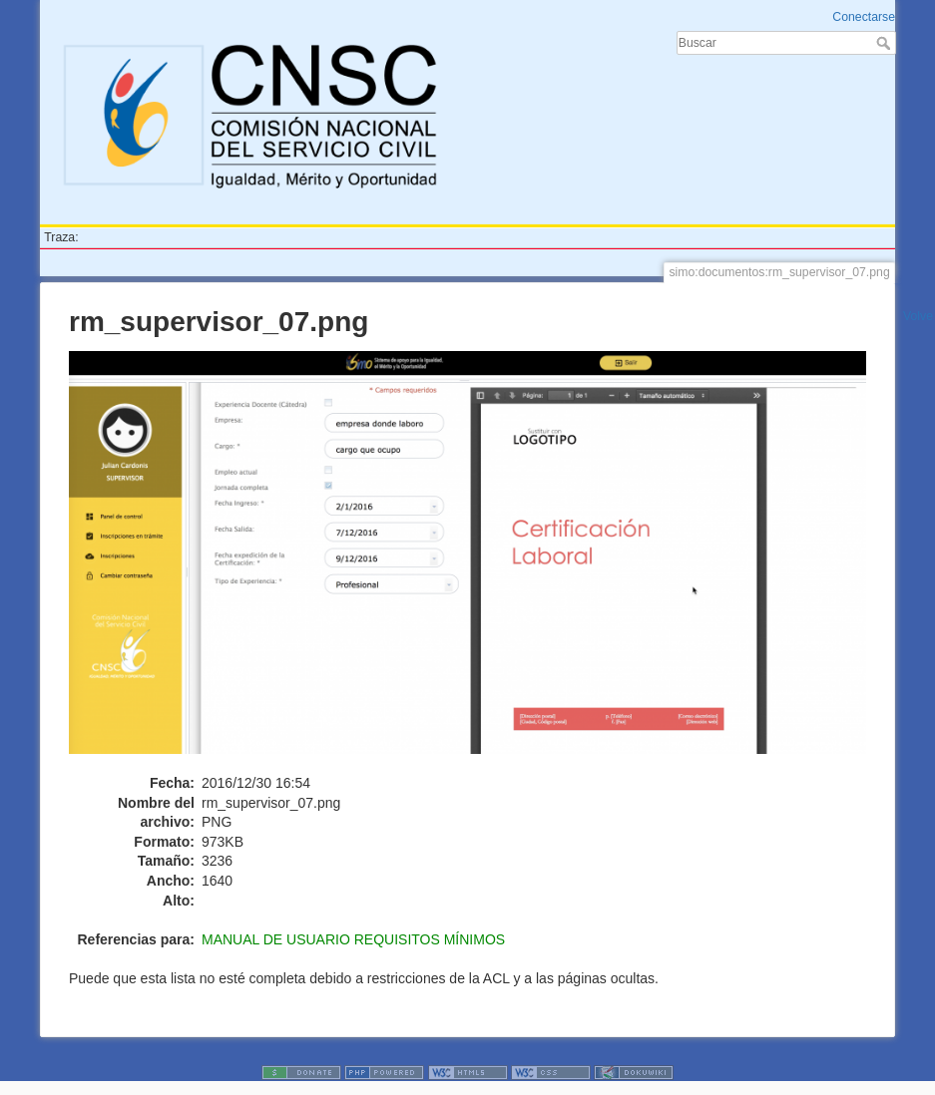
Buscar (885, 43)
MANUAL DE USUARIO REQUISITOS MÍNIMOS (353, 939)
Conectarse (863, 17)
